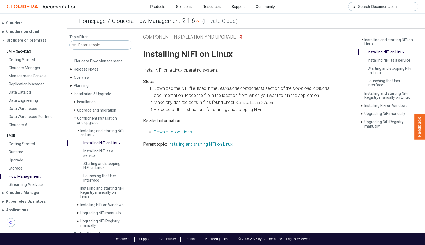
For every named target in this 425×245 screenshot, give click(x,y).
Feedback (419, 127)
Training (191, 239)
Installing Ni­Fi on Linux (101, 143)
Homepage (92, 21)
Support (238, 6)
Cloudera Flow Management (146, 21)
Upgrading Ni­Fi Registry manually (100, 223)
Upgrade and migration (96, 110)
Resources (211, 6)
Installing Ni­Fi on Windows (102, 205)
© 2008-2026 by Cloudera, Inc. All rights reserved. (275, 239)
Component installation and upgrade (97, 120)
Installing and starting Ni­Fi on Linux (102, 133)
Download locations (173, 131)
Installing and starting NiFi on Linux (200, 144)
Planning (81, 85)
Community (265, 6)
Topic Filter (78, 37)
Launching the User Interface (99, 178)
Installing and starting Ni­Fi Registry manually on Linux (102, 192)
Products (157, 6)
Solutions (184, 6)
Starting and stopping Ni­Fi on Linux (101, 165)
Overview (82, 77)
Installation (86, 102)
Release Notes (86, 69)
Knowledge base (217, 239)
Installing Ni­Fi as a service (98, 153)
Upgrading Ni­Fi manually (100, 213)
